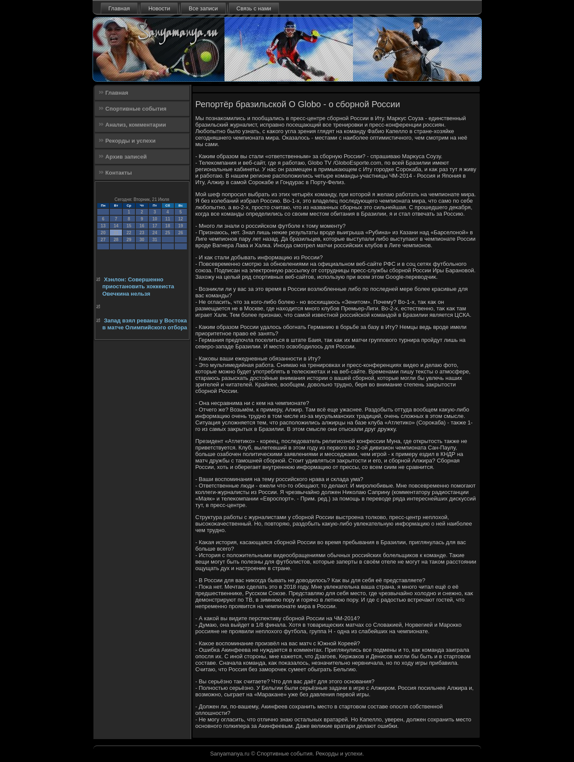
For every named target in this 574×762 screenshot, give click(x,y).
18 (167, 225)
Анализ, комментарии (136, 124)
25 (167, 232)
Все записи (203, 8)
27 (103, 239)
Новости (159, 8)
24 (154, 232)
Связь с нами (254, 8)
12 (180, 219)
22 (129, 232)
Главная (119, 8)
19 (180, 225)
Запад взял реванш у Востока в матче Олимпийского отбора (145, 324)
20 (103, 232)
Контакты (119, 172)
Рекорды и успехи (131, 140)
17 (154, 225)
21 (116, 232)
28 (116, 239)
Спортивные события (136, 108)
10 (154, 219)
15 (129, 225)
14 (116, 225)
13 (103, 225)
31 (154, 239)
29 (129, 239)
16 (141, 225)
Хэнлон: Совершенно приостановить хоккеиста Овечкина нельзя (138, 286)
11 (167, 219)
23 (141, 232)
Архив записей (126, 156)
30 (141, 239)
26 (180, 232)
